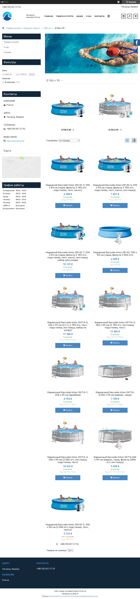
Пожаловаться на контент (60, 596)
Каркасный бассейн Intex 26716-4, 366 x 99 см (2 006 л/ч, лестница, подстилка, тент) (67, 459)
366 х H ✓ (48, 28)
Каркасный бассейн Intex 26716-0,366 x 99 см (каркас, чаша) (115, 393)
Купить (69, 205)
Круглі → (38, 28)
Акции (79, 16)
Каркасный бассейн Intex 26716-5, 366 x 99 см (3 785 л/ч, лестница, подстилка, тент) (115, 325)
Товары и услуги (64, 16)
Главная (48, 16)
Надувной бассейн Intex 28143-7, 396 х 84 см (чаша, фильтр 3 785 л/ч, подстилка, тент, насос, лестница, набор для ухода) (68, 256)
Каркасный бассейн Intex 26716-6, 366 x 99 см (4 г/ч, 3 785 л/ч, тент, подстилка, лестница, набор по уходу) (67, 326)
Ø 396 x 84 (66, 130)
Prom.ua (82, 591)
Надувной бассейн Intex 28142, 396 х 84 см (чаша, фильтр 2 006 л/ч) (115, 253)
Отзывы (7, 52)
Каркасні (28, 28)
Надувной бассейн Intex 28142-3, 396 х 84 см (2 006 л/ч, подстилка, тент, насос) (68, 527)
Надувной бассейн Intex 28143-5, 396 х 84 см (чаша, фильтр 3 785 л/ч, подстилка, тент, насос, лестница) (115, 187)
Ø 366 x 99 (113, 130)
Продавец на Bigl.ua (70, 594)
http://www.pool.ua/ (16, 141)
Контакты (99, 16)
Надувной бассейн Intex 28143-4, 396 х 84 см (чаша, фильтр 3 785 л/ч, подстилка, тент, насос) (68, 187)
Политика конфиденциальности (85, 596)
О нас (89, 16)
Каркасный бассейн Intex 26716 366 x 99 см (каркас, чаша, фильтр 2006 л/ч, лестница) (115, 459)
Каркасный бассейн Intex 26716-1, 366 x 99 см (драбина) (67, 393)
